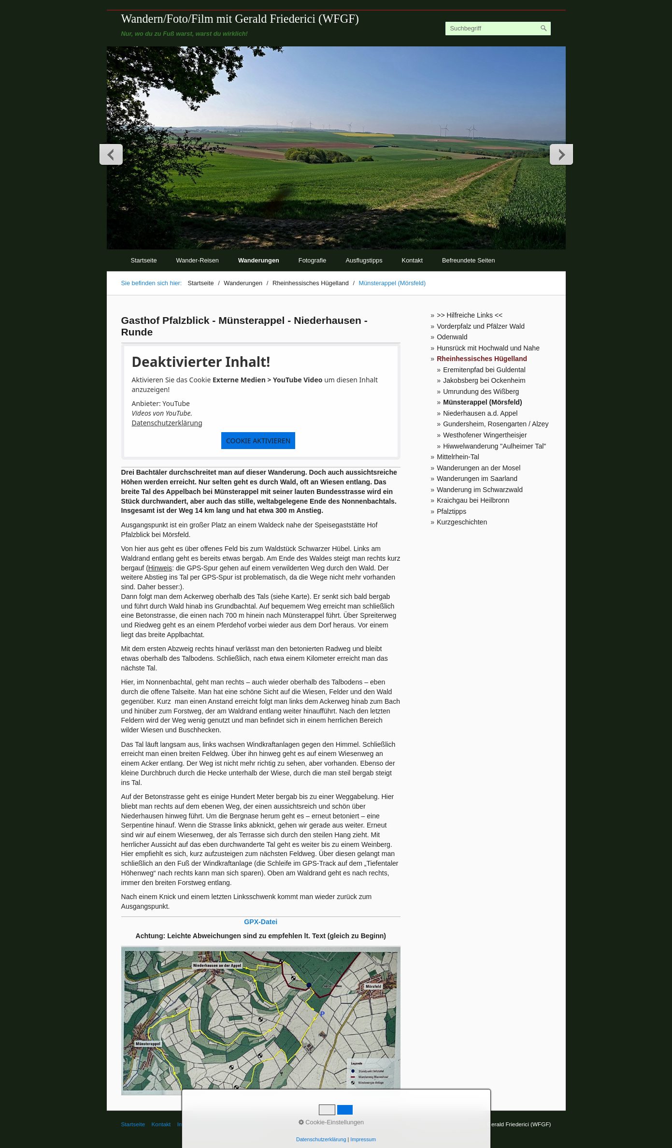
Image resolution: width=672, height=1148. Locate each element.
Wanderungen (258, 260)
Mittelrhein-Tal (458, 457)
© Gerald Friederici (235, 1124)
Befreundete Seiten (468, 260)
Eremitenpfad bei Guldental (484, 370)
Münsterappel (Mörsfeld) (482, 402)
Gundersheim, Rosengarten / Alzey (495, 424)
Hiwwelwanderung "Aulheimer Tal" (494, 446)
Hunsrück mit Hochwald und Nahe (488, 348)
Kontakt (412, 260)
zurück (111, 154)
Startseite (144, 260)
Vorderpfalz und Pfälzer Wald (481, 326)
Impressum (191, 1124)
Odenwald (452, 337)
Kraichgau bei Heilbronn (473, 500)
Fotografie (313, 260)
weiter (560, 154)
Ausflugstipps (363, 260)
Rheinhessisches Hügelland (482, 359)
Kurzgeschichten (462, 522)
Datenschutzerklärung (167, 422)
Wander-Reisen (197, 260)
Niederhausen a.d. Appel (480, 413)
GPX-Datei (260, 922)
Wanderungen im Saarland (477, 478)
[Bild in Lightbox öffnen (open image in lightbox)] (261, 1021)
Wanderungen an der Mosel (478, 468)
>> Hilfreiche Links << (469, 315)
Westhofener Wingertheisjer (485, 435)
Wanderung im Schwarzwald (480, 490)
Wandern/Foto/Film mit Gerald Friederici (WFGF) (240, 18)
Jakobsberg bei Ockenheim (484, 380)
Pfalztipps (451, 511)
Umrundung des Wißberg (481, 391)
